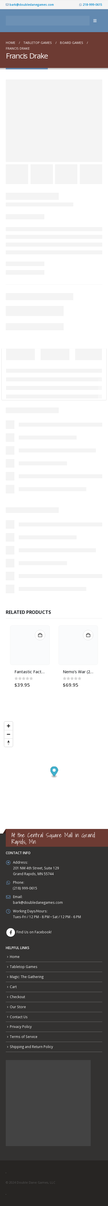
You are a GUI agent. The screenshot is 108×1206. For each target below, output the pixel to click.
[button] (95, 21)
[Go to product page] (30, 645)
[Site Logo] (48, 20)
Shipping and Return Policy (31, 1046)
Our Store (18, 1006)
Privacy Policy (21, 1026)
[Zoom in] (8, 726)
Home (15, 956)
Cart (13, 986)
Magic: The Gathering (26, 976)
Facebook (10, 932)
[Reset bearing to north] (8, 742)
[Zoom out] (8, 734)
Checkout (17, 996)
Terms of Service (23, 1036)
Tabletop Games (23, 966)
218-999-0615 (90, 5)
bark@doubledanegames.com (30, 5)
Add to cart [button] (40, 635)
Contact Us (19, 1016)
